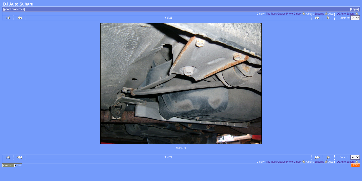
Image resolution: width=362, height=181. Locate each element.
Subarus (321, 13)
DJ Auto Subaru (347, 13)
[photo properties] (14, 9)
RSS (356, 165)
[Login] (354, 9)
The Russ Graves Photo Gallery (285, 13)
